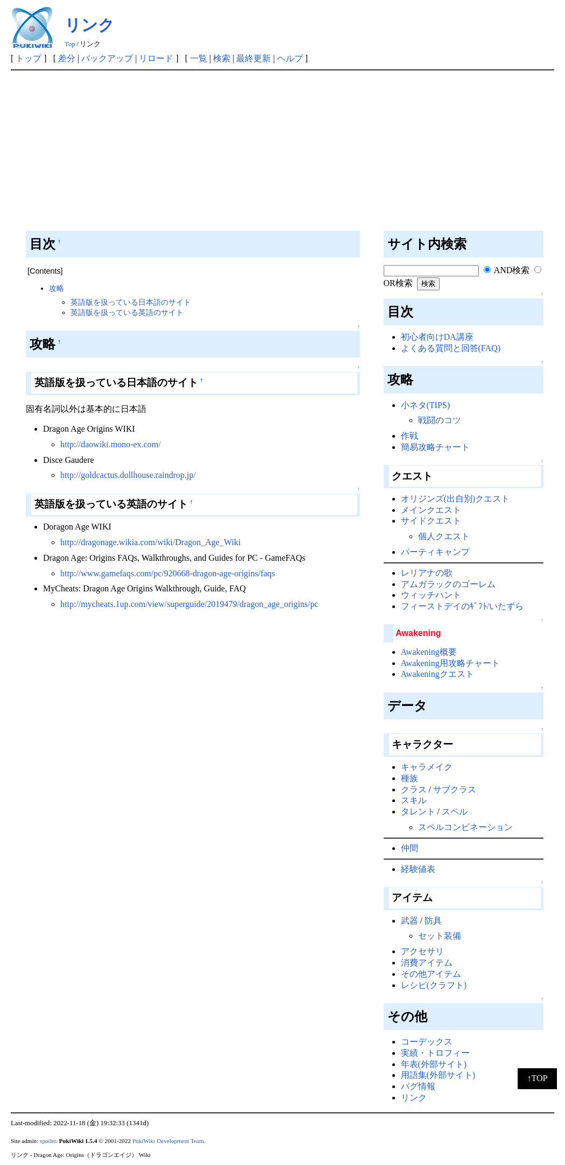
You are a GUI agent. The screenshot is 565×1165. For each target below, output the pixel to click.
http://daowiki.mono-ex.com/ (110, 444)
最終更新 (253, 58)
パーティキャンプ (435, 551)
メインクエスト (431, 509)
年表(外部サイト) (434, 1064)
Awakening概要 (429, 651)
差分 (66, 58)
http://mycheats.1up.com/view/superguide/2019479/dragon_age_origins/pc (189, 604)
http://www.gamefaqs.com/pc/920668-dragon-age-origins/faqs (167, 573)
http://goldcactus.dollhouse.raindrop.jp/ (128, 475)
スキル (414, 800)
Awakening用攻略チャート (450, 663)
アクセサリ (422, 951)
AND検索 (507, 270)
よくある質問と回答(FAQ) (450, 348)
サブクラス (454, 789)
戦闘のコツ (439, 420)
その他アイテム (431, 973)
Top (70, 44)
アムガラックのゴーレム (448, 584)
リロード (156, 58)
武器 (409, 920)
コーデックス (427, 1041)
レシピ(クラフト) (434, 985)
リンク (90, 25)
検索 (221, 58)
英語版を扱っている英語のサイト (126, 312)
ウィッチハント (431, 594)
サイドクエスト (431, 520)
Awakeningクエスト (437, 673)
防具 (433, 920)
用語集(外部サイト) (438, 1075)
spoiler (48, 1141)
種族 (409, 778)
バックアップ (107, 58)
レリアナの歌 (427, 572)
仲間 (409, 848)
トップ (28, 58)
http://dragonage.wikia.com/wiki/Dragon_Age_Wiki (150, 542)
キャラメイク (427, 766)
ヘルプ (290, 58)
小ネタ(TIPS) (425, 405)
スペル (455, 811)
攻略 (56, 288)
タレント (418, 811)
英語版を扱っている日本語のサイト (130, 302)
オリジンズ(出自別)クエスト (455, 498)
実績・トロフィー (435, 1052)
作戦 (409, 435)
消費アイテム (427, 962)
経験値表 (418, 869)
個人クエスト (444, 536)
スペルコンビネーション (465, 827)
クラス (414, 789)
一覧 (198, 58)
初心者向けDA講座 (437, 336)
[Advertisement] (282, 151)
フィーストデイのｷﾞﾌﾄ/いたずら (462, 606)
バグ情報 (418, 1086)
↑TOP (537, 1078)
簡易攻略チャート (435, 447)
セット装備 (439, 935)
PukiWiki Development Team (168, 1141)
